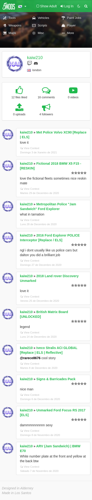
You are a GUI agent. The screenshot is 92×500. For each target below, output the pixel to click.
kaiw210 (35, 57)
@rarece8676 (30, 358)
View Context (29, 148)
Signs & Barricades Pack (55, 379)
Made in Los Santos (16, 493)
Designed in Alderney (17, 488)
